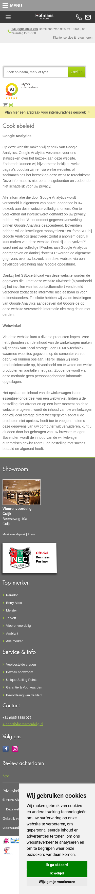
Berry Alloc (14, 603)
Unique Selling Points (21, 680)
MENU (16, 6)
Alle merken (15, 641)
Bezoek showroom (19, 672)
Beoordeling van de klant (24, 695)
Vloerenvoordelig (18, 626)
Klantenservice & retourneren (72, 37)
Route (31, 534)
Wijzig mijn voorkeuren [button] (57, 882)
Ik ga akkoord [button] (57, 865)
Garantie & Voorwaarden (24, 687)
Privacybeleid (13, 791)
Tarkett (11, 618)
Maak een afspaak (14, 534)
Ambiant (12, 633)
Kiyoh (6, 775)
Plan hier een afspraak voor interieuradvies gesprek (47, 112)
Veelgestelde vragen (21, 664)
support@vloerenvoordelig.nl (23, 724)
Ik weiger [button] (57, 873)
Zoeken (77, 72)
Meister (11, 610)
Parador (12, 595)
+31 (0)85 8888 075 (24, 29)
